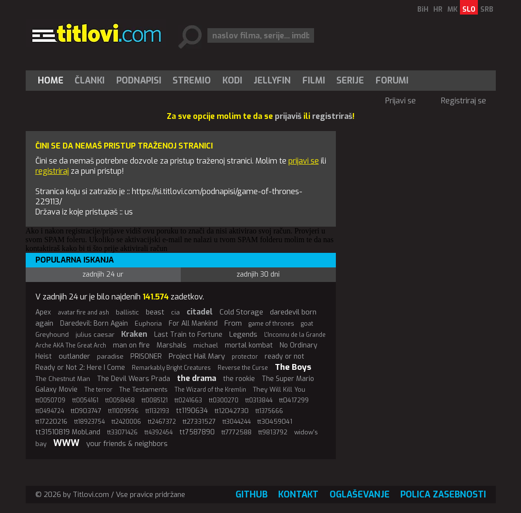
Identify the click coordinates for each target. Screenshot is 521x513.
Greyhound (52, 335)
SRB (486, 9)
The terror (98, 390)
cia (175, 312)
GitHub (252, 494)
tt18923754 (89, 422)
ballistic (127, 312)
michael (205, 345)
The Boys (293, 367)
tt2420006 (126, 422)
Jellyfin (272, 80)
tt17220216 (51, 421)
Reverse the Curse (243, 368)
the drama (196, 378)
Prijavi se (400, 101)
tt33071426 (122, 432)
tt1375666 (269, 411)
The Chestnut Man (62, 379)
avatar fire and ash (83, 312)
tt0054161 (85, 400)
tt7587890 (197, 432)
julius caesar (95, 335)
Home (50, 80)
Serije (350, 80)
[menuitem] (53, 80)
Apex (43, 312)
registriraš (332, 116)
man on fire (131, 345)
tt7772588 (236, 432)
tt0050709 (50, 400)
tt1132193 (157, 411)
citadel (200, 312)
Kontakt (298, 494)
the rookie (239, 378)
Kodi (232, 80)
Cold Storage (241, 312)
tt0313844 (258, 400)
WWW (66, 443)
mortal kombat (249, 345)
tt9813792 (272, 432)
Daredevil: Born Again (94, 323)
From (233, 323)
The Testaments (143, 389)
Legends (243, 334)
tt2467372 (162, 422)
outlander (74, 356)
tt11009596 (123, 411)
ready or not (284, 356)
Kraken (134, 334)
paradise (110, 356)
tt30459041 (274, 421)
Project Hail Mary (197, 356)
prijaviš (288, 116)
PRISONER (146, 356)
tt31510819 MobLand (67, 432)
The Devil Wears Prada (133, 378)
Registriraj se (463, 101)
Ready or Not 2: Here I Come (80, 367)
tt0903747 (86, 411)
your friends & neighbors (127, 443)
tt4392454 (158, 432)
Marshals (172, 345)
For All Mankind (193, 323)
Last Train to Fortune (188, 334)
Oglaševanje (360, 494)
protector (245, 357)
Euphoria (148, 323)
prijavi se (303, 161)
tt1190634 (192, 410)
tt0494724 (49, 411)
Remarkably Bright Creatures (171, 368)
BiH (422, 9)
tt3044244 (236, 422)
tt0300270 (223, 400)
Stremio (192, 80)
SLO (468, 9)
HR (437, 9)
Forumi (392, 80)
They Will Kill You (279, 389)
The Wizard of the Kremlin (210, 390)
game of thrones (271, 324)
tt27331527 (199, 421)
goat (307, 324)
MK (452, 9)
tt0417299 (294, 400)
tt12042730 (232, 411)
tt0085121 (155, 400)
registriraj (52, 171)
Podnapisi (138, 80)
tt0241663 (188, 400)
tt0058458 (120, 400)
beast (155, 312)
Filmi (313, 80)
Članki (90, 80)
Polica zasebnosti (443, 494)
